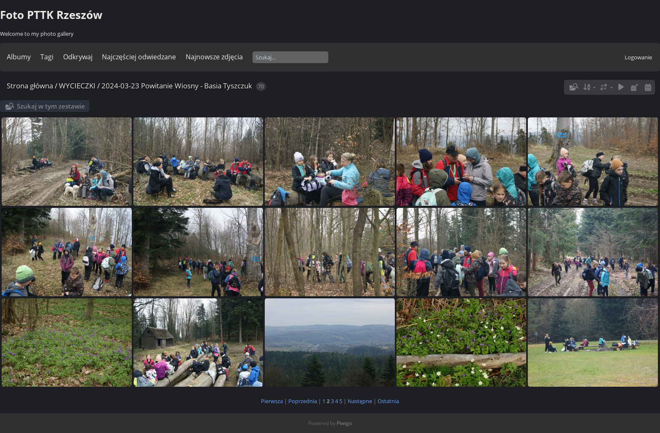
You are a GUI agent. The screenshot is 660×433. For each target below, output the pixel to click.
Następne (360, 401)
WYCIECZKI (77, 85)
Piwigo (344, 423)
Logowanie (638, 57)
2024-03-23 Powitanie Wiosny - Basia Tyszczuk (176, 85)
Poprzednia (302, 401)
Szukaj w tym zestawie (51, 106)
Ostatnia (388, 401)
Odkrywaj (78, 56)
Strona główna (30, 85)
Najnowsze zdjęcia (214, 56)
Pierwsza (272, 401)
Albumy (19, 56)
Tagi (46, 56)
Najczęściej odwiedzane (139, 56)
